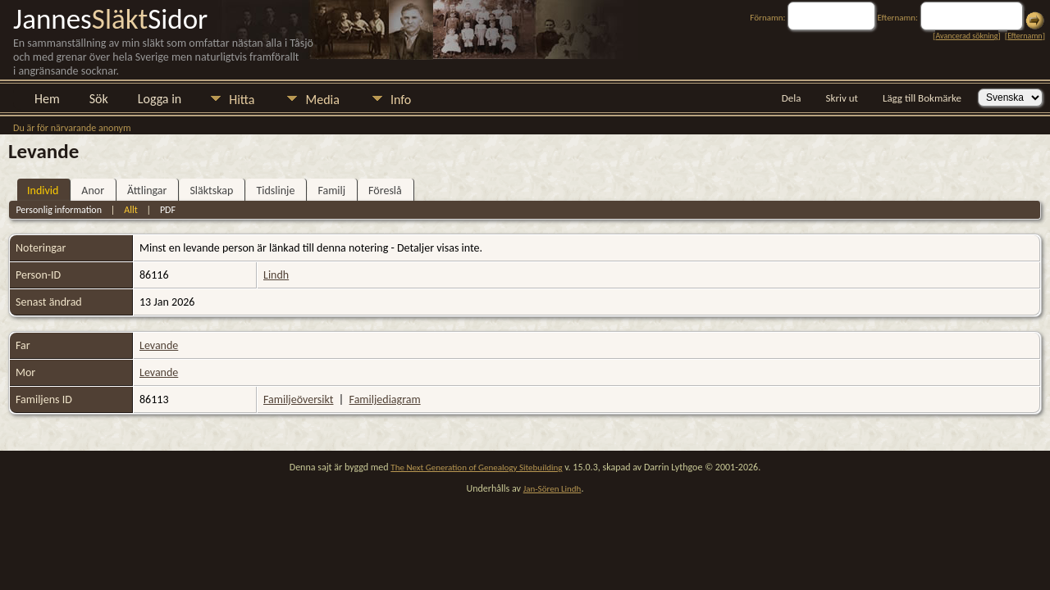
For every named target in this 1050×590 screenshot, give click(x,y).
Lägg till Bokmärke (922, 98)
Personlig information (59, 210)
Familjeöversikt (298, 399)
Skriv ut (842, 98)
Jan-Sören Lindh (552, 488)
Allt (130, 210)
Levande (158, 345)
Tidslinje (275, 190)
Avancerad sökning (966, 35)
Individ (42, 190)
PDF (168, 210)
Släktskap (211, 190)
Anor (92, 190)
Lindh (276, 275)
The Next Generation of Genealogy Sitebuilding (476, 467)
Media (322, 99)
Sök (98, 99)
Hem (47, 99)
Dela (791, 98)
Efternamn (1024, 35)
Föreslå (385, 190)
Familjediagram (385, 399)
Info (400, 99)
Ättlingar (147, 190)
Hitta (241, 99)
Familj (331, 190)
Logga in (159, 99)
